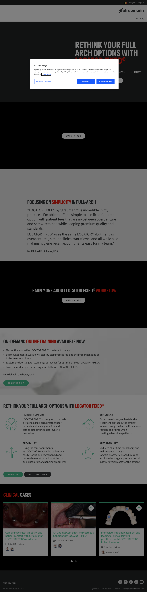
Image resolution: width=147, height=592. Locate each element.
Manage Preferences (43, 81)
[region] (74, 74)
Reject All (85, 81)
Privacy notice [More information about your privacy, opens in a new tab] (46, 74)
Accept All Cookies (105, 81)
